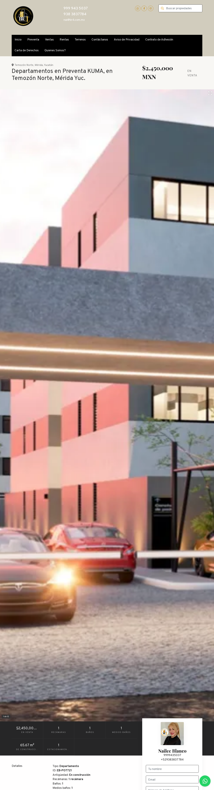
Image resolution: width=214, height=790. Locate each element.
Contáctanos (100, 40)
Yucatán (48, 65)
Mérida (39, 65)
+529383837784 (172, 760)
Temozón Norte (24, 65)
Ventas (49, 40)
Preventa (33, 40)
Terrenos (80, 40)
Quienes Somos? (55, 50)
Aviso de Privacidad (126, 40)
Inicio (18, 40)
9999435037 (172, 755)
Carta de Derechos (27, 50)
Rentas (64, 40)
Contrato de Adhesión (159, 40)
